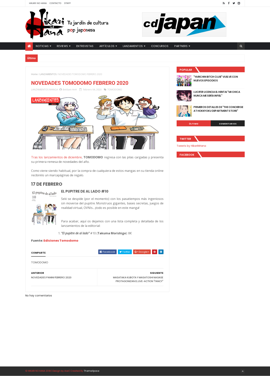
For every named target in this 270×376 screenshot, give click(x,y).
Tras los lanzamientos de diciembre (56, 157)
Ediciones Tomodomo (61, 240)
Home (34, 74)
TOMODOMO (114, 89)
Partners (181, 46)
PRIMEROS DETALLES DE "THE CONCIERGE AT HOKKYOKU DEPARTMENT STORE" (218, 109)
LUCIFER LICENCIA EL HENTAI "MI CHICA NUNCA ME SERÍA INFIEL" (217, 94)
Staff (67, 3)
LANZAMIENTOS (48, 74)
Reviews (62, 46)
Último (193, 123)
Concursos (160, 46)
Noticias (42, 46)
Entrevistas (85, 46)
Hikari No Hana (38, 3)
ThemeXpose (91, 370)
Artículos (107, 46)
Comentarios (228, 123)
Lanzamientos (133, 46)
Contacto (55, 3)
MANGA (53, 89)
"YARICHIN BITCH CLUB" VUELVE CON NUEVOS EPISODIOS (216, 78)
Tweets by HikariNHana (191, 146)
